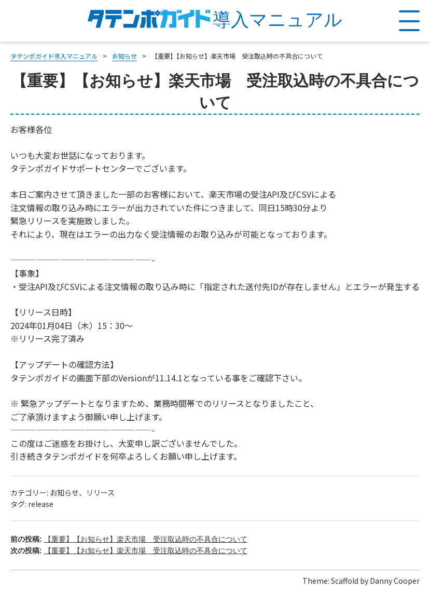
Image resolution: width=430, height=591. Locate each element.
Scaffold (344, 580)
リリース (100, 492)
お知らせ (64, 492)
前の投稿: (128, 539)
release (40, 504)
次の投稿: (128, 550)
